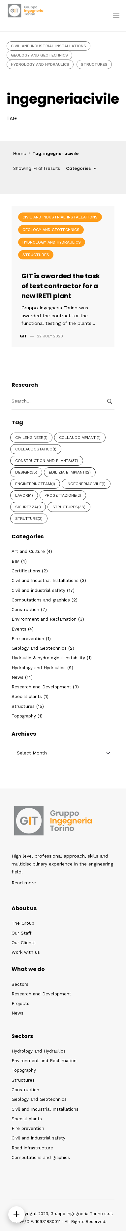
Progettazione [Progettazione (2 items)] (63, 495)
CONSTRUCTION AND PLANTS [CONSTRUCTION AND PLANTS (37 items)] (46, 460)
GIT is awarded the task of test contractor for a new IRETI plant (60, 285)
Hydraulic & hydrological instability (48, 657)
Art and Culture (28, 551)
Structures (94, 64)
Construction (25, 609)
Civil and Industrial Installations (48, 46)
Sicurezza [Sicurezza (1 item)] (28, 507)
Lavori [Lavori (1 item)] (24, 495)
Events (19, 629)
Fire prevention (28, 638)
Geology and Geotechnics (39, 55)
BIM (15, 561)
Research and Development (41, 686)
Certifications (26, 570)
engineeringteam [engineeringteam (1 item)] (35, 483)
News (17, 677)
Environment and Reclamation (44, 619)
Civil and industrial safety (38, 590)
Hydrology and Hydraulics (40, 64)
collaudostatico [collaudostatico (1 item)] (35, 449)
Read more (24, 882)
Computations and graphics (41, 599)
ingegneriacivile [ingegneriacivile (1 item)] (86, 483)
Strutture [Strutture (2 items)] (29, 518)
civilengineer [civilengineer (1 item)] (31, 437)
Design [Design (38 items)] (26, 472)
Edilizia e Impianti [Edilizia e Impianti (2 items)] (70, 472)
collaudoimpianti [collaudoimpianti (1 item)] (80, 437)
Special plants (27, 696)
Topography (24, 715)
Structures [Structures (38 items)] (68, 507)
